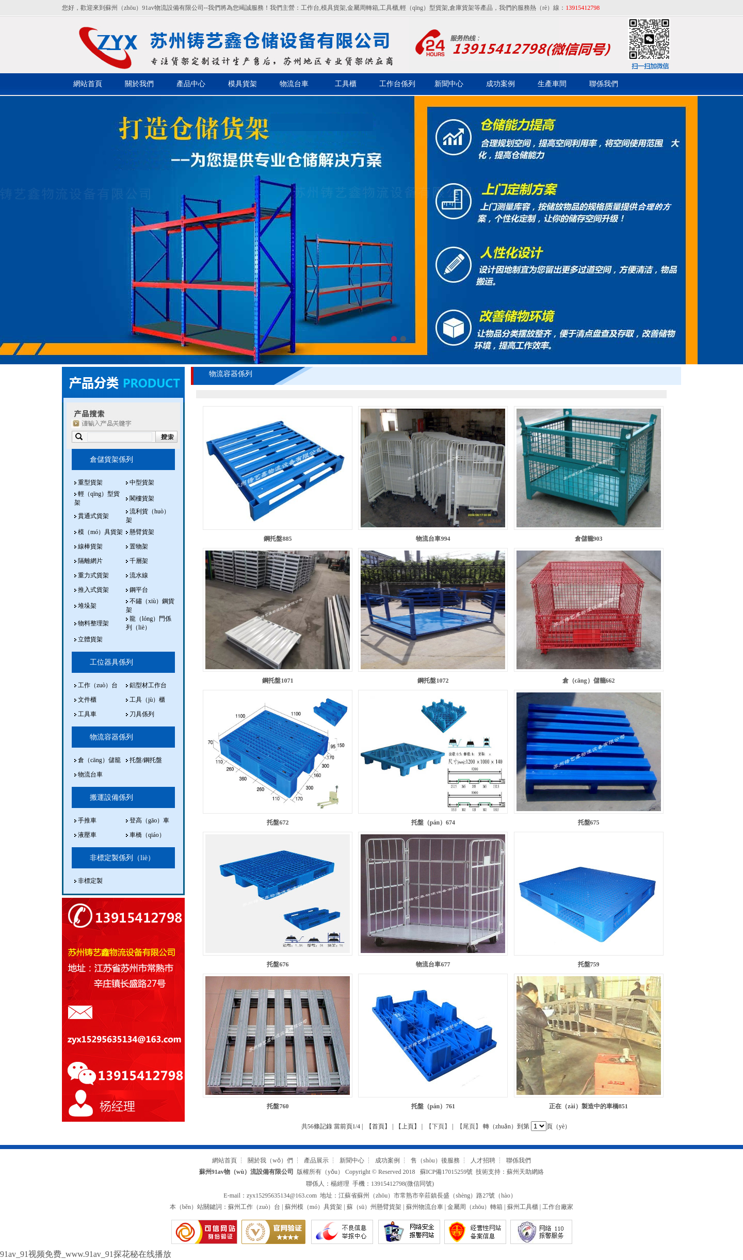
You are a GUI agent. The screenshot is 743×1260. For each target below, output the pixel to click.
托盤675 (589, 822)
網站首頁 (87, 84)
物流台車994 (433, 538)
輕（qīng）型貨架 (424, 7)
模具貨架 (333, 7)
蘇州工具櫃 (522, 1206)
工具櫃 (389, 7)
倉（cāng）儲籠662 (588, 680)
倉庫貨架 (461, 7)
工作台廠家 (557, 1206)
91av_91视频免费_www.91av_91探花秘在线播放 (85, 1254)
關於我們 (139, 84)
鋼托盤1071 (277, 680)
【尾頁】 (469, 1126)
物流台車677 (433, 964)
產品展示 (316, 1160)
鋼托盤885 (278, 538)
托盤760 (277, 1106)
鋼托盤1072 (432, 680)
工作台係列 (397, 84)
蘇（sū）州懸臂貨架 (374, 1206)
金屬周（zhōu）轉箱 (475, 1206)
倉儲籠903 (589, 538)
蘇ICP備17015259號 (446, 1171)
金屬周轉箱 (362, 7)
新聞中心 (448, 84)
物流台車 (294, 84)
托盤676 (277, 964)
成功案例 (500, 84)
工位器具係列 (111, 662)
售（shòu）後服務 (435, 1160)
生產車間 (552, 84)
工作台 (310, 7)
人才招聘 (483, 1160)
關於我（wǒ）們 (270, 1160)
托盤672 (277, 822)
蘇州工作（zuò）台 (254, 1206)
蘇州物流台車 (424, 1206)
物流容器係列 (111, 737)
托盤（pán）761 (433, 1106)
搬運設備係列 (111, 797)
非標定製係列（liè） (122, 858)
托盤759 (589, 964)
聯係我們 (603, 84)
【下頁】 (438, 1126)
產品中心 (190, 84)
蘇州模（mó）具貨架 (313, 1206)
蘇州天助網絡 (525, 1171)
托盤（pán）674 (433, 822)
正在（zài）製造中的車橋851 (588, 1106)
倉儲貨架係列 (111, 459)
